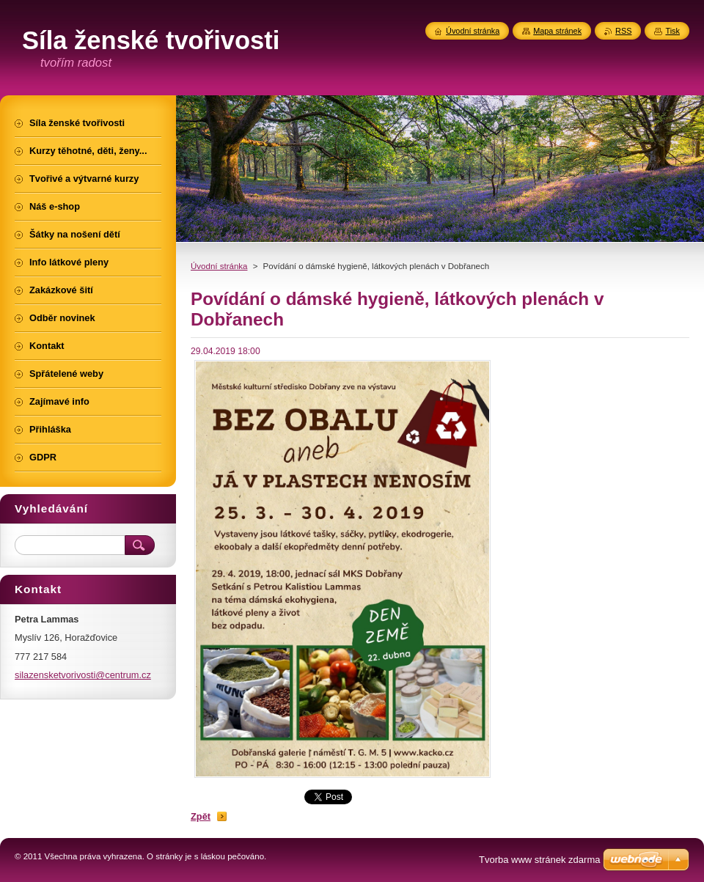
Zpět (200, 816)
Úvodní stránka (219, 266)
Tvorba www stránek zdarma (539, 859)
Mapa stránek (557, 30)
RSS (623, 30)
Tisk (672, 30)
